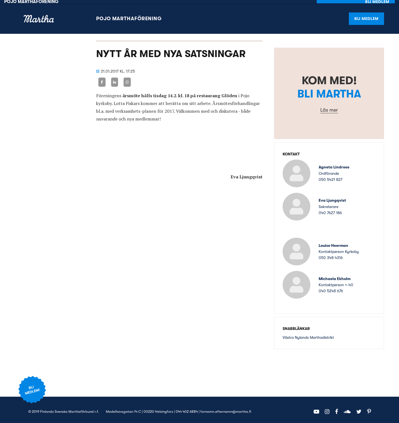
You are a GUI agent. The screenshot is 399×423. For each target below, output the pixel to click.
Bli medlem (366, 15)
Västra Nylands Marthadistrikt (308, 334)
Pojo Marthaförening (129, 15)
